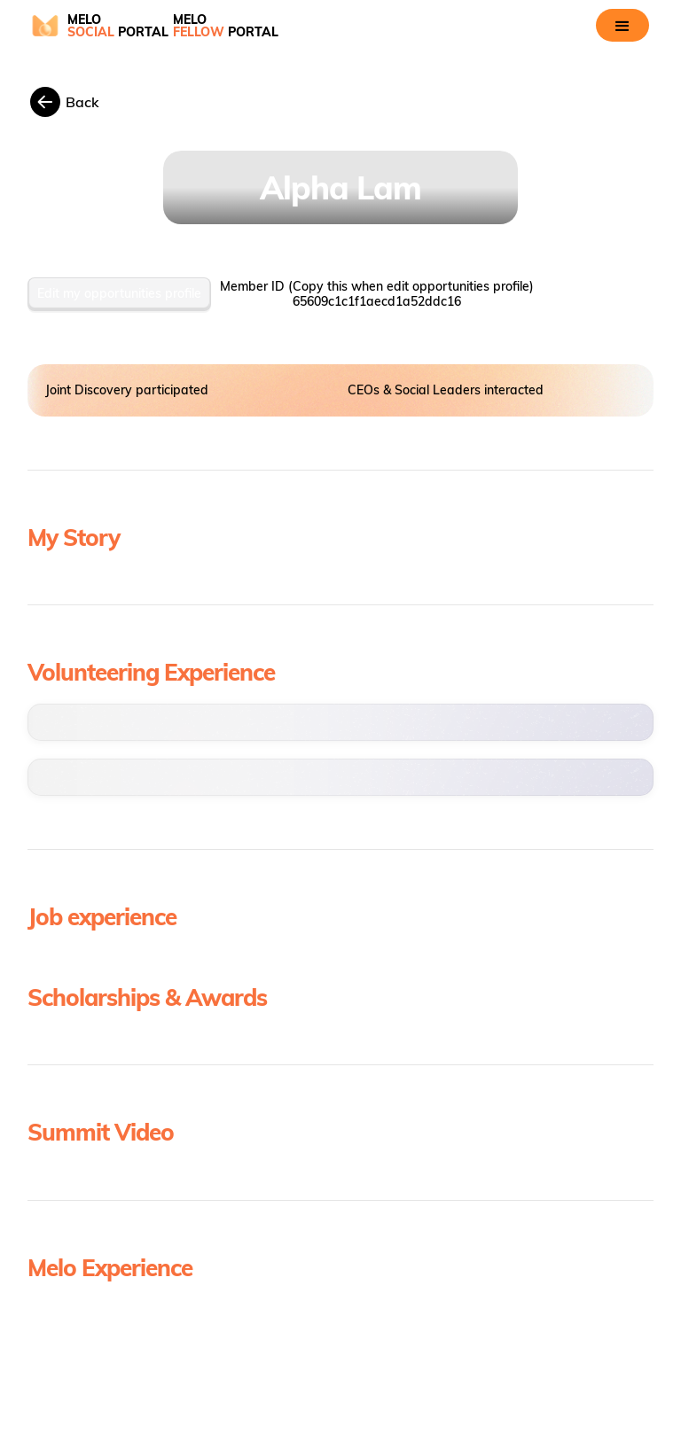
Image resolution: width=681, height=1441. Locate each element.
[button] (622, 25)
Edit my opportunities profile (119, 293)
